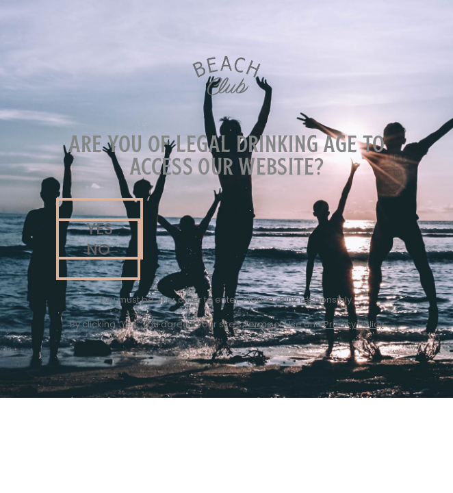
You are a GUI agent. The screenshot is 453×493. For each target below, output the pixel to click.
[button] (98, 249)
